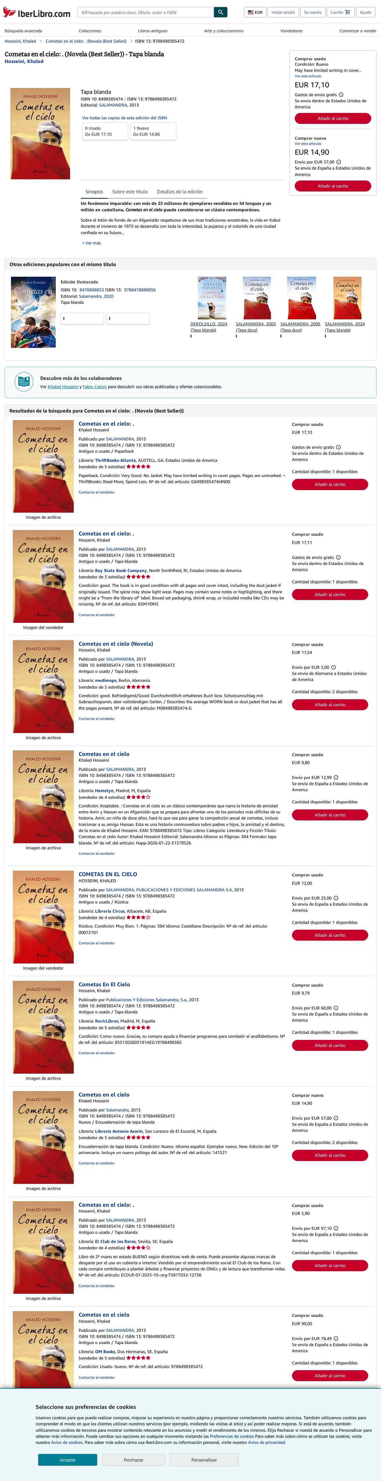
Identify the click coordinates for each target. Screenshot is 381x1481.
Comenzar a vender (358, 30)
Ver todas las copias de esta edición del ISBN (124, 117)
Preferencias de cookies (232, 1436)
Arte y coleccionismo (224, 30)
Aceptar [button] (68, 1459)
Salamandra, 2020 (96, 296)
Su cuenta (313, 12)
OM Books (105, 1351)
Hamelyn (104, 790)
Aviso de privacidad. (267, 1442)
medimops (105, 680)
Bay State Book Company (121, 570)
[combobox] (146, 12)
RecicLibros (106, 1020)
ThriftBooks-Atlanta (115, 460)
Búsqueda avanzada (23, 30)
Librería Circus (110, 911)
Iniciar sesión (283, 12)
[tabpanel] (183, 223)
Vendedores (291, 30)
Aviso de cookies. (67, 1442)
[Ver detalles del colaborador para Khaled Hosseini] (24, 61)
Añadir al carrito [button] (333, 118)
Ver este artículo (308, 76)
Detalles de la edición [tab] (180, 191)
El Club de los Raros (115, 1241)
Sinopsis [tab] (94, 191)
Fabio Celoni (95, 386)
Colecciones (90, 30)
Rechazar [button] (133, 1459)
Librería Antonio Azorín (119, 1131)
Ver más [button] (93, 242)
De (105, 131)
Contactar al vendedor (97, 492)
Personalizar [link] (204, 1459)
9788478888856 (140, 289)
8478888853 (92, 289)
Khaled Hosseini (63, 386)
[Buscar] (220, 12)
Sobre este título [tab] (130, 191)
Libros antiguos (152, 30)
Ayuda (365, 12)
